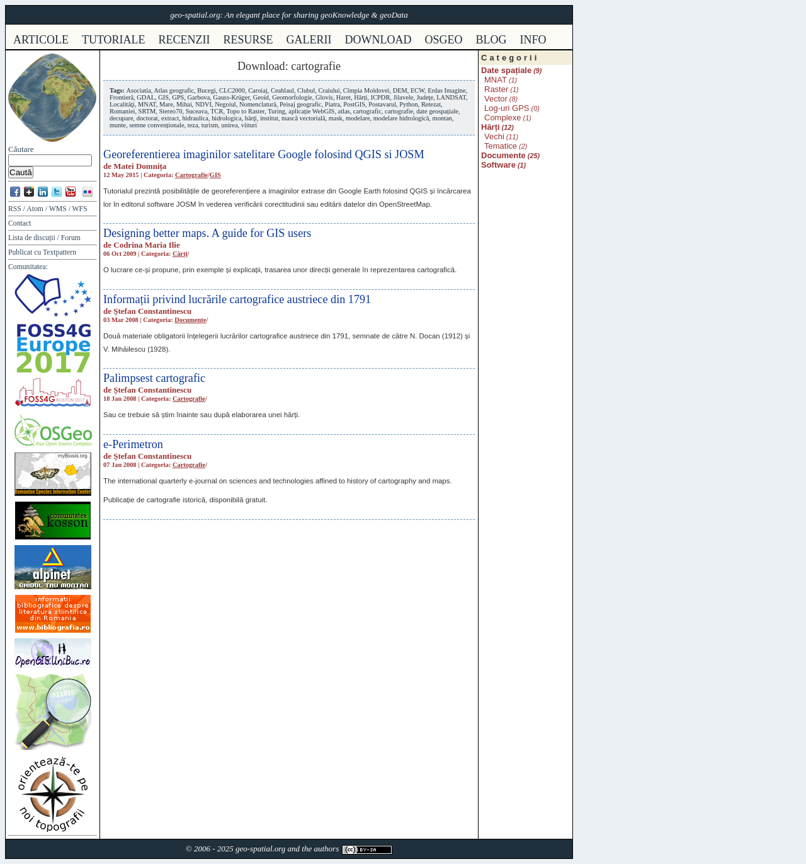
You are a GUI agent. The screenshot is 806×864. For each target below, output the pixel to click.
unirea (230, 125)
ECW (417, 90)
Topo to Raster (246, 111)
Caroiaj (258, 90)
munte (118, 125)
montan (442, 118)
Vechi (494, 136)
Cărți (180, 253)
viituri (249, 125)
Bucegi (206, 90)
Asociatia (138, 90)
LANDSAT (451, 97)
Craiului (329, 90)
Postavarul (382, 104)
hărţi (251, 118)
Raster (496, 89)
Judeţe (424, 97)
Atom (34, 209)
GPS (178, 97)
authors (326, 848)
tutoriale (113, 39)
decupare (121, 118)
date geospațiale (437, 111)
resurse (248, 39)
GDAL (146, 97)
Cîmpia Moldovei (366, 90)
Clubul (306, 90)
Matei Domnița (139, 166)
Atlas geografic (174, 90)
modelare (358, 118)
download (378, 39)
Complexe (502, 117)
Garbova (199, 97)
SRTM (147, 111)
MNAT (147, 104)
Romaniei (122, 111)
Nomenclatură (257, 104)
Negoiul (225, 104)
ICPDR (380, 97)
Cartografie (191, 174)
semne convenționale (156, 125)
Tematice (500, 146)
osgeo (444, 39)
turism (210, 125)
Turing (276, 111)
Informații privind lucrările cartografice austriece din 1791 (237, 299)
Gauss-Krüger (231, 97)
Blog (491, 39)
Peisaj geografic (301, 104)
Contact (19, 223)
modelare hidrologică (401, 118)
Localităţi (122, 104)
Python (408, 104)
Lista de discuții (31, 238)
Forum (71, 238)
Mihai (184, 104)
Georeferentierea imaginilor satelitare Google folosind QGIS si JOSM (263, 154)
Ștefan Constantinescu (152, 311)
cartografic (367, 111)
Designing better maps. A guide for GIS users (207, 233)
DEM (400, 90)
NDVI (203, 104)
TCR (216, 111)
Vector (496, 98)
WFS (80, 209)
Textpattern (59, 252)
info (533, 39)
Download (261, 66)
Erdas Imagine (446, 90)
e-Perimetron (133, 444)
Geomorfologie (292, 97)
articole (41, 39)
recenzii (184, 39)
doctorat (147, 118)
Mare (166, 104)
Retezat (431, 104)
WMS (58, 209)
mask (336, 118)
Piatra (332, 104)
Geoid (261, 97)
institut (269, 118)
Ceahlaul (282, 90)
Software (498, 165)
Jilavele (404, 97)
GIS (163, 97)
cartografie (399, 111)
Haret (343, 97)
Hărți (360, 97)
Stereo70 (170, 111)
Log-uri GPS (507, 108)
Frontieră (121, 97)
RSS (14, 209)
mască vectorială (303, 118)
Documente (190, 319)
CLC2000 (232, 90)
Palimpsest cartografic (154, 378)
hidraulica (195, 118)
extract (170, 118)
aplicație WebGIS (311, 111)
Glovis (324, 97)
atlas (344, 111)
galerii (309, 39)
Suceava (197, 111)
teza (193, 125)
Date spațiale (506, 70)
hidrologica (226, 118)
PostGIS (354, 104)
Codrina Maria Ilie (146, 245)
